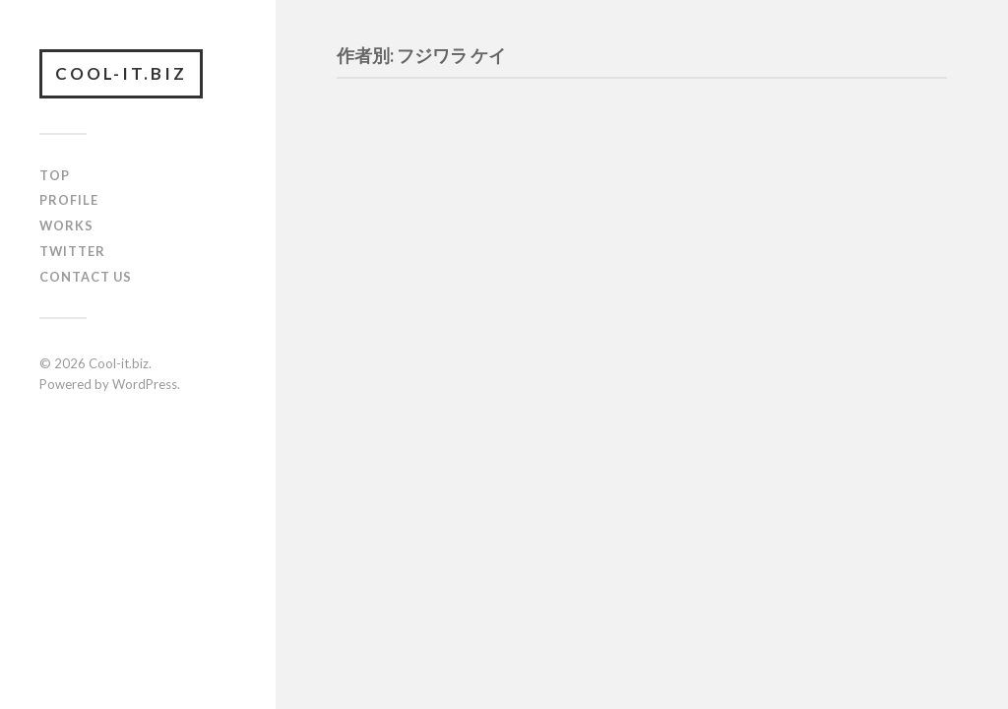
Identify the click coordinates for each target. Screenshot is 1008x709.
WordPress (144, 384)
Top (54, 175)
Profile (68, 200)
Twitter (72, 251)
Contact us (85, 277)
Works (66, 225)
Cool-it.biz (121, 73)
